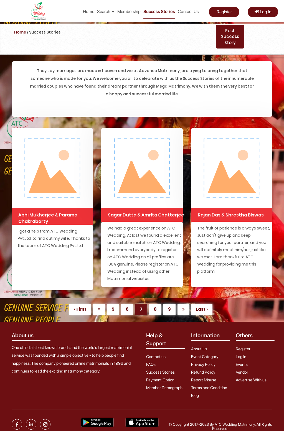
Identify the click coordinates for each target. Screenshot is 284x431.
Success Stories (159, 11)
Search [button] (106, 11)
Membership (129, 11)
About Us (199, 348)
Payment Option (160, 380)
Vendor (242, 372)
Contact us (156, 356)
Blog (195, 395)
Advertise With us (251, 380)
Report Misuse (203, 380)
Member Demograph (164, 387)
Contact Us (188, 11)
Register (224, 11)
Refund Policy (203, 372)
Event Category (204, 356)
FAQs (151, 364)
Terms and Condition (209, 387)
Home (88, 11)
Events (242, 364)
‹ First (80, 309)
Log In (263, 11)
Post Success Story (230, 36)
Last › (202, 309)
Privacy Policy (203, 364)
